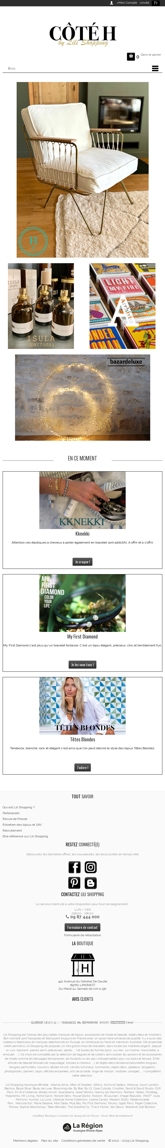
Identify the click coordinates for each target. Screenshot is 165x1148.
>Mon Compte (127, 2)
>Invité (143, 2)
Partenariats (11, 813)
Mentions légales (25, 1140)
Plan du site (49, 1140)
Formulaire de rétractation (82, 935)
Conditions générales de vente (83, 1140)
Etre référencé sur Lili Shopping (25, 836)
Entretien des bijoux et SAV (22, 825)
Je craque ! (82, 561)
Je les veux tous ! (82, 664)
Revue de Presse (15, 819)
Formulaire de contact (82, 927)
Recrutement (12, 830)
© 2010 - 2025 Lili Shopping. (129, 1140)
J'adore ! (82, 767)
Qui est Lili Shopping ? (19, 807)
